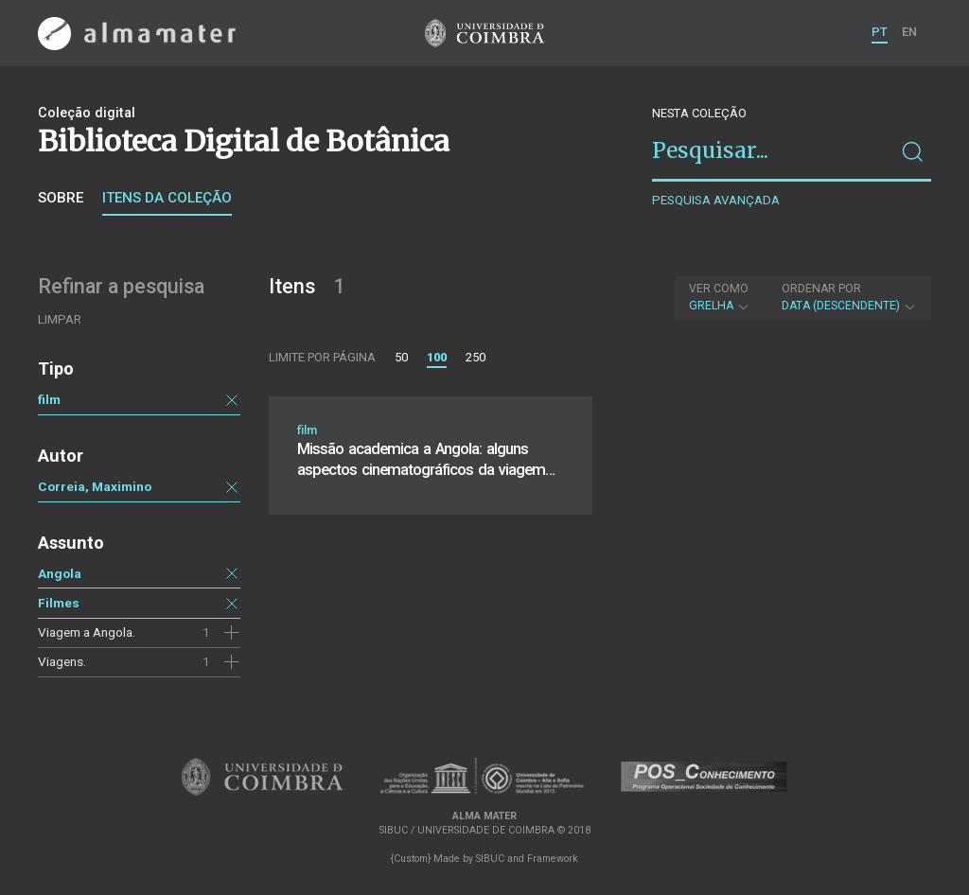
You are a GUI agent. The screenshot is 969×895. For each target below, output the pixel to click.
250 (475, 357)
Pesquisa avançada (716, 200)
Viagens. (62, 661)
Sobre (60, 197)
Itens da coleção (167, 197)
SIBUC (490, 858)
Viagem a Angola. (86, 632)
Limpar (59, 319)
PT (880, 32)
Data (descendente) (849, 297)
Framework (552, 858)
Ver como (719, 288)
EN (909, 32)
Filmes (58, 602)
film (49, 399)
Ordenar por (821, 288)
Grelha (719, 297)
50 (401, 357)
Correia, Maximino (94, 486)
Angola (59, 573)
